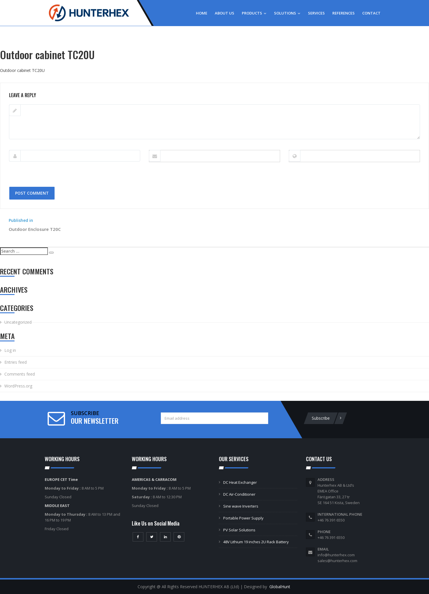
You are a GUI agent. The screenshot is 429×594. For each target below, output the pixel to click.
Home (201, 13)
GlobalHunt (279, 586)
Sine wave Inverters (240, 506)
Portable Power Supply (243, 518)
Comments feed (19, 374)
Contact (371, 13)
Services (316, 13)
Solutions (287, 13)
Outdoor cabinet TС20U (22, 70)
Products (254, 13)
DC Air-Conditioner (239, 494)
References (343, 13)
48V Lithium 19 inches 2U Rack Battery (256, 541)
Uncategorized (18, 322)
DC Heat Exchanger (240, 482)
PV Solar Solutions (239, 530)
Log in (10, 350)
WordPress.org (18, 386)
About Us (224, 13)
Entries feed (15, 362)
